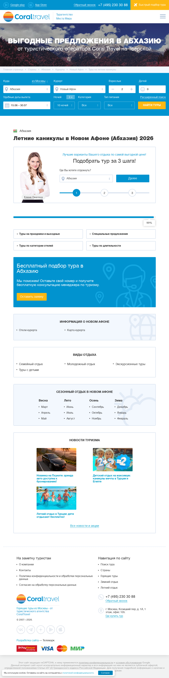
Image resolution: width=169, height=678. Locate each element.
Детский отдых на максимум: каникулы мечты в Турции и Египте (112, 478)
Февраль (122, 418)
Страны (105, 570)
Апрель (45, 412)
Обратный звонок (116, 600)
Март (44, 406)
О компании (26, 564)
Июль (70, 412)
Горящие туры (109, 576)
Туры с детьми (29, 370)
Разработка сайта (28, 640)
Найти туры (152, 105)
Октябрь (97, 412)
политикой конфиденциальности (78, 673)
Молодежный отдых (81, 364)
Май (44, 418)
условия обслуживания (129, 662)
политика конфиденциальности (96, 662)
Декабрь (122, 406)
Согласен (105, 673)
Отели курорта (28, 330)
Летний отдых (109, 587)
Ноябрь (96, 418)
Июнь (70, 406)
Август (71, 418)
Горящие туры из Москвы (32, 608)
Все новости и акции (84, 525)
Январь (121, 412)
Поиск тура (108, 564)
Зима (118, 400)
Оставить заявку (31, 296)
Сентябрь (98, 406)
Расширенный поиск (153, 97)
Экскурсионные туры (130, 364)
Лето (67, 400)
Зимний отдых (109, 581)
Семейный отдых (31, 364)
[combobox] (35, 81)
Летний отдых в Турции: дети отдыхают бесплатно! (55, 515)
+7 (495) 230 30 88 (113, 5)
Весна (43, 400)
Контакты (25, 570)
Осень (93, 400)
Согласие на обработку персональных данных (47, 584)
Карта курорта (76, 330)
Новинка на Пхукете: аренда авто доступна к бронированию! (55, 478)
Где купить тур (114, 616)
